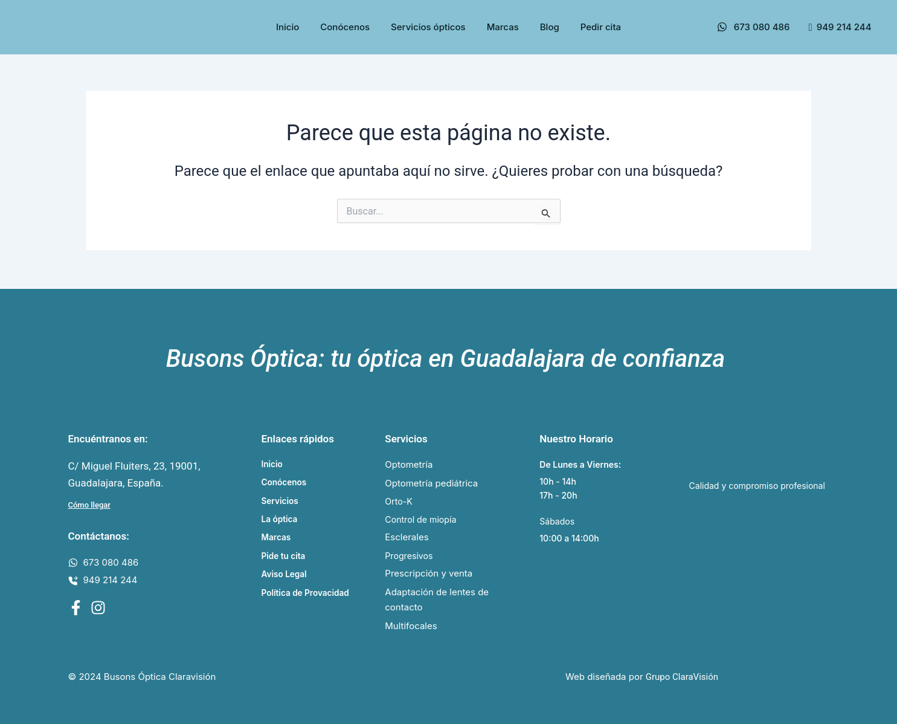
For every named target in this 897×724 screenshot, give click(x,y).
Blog (549, 27)
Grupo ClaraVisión (682, 677)
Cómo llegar (89, 502)
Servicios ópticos (428, 27)
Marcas (503, 27)
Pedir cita (600, 27)
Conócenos (345, 27)
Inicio (287, 27)
